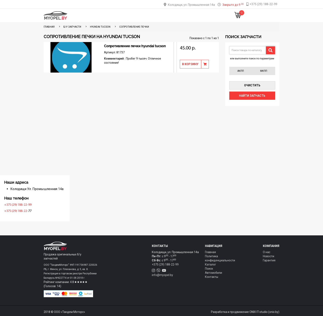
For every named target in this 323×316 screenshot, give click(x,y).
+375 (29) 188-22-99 (58, 205)
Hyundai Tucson (100, 26)
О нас (266, 252)
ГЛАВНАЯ (49, 26)
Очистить (252, 85)
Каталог (116, 15)
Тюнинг (132, 15)
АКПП (240, 70)
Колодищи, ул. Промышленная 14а (191, 4)
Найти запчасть (252, 95)
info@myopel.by (162, 275)
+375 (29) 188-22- (57, 211)
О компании (168, 15)
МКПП (263, 70)
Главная (99, 15)
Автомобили (213, 272)
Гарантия (269, 260)
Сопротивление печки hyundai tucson (135, 46)
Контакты (189, 15)
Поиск (209, 268)
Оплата (149, 15)
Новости (207, 15)
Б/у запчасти (72, 26)
